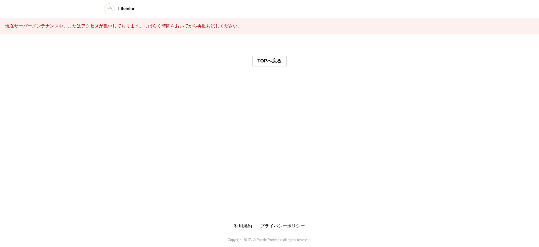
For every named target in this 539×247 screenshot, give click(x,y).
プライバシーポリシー (282, 225)
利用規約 (243, 225)
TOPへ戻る (269, 60)
